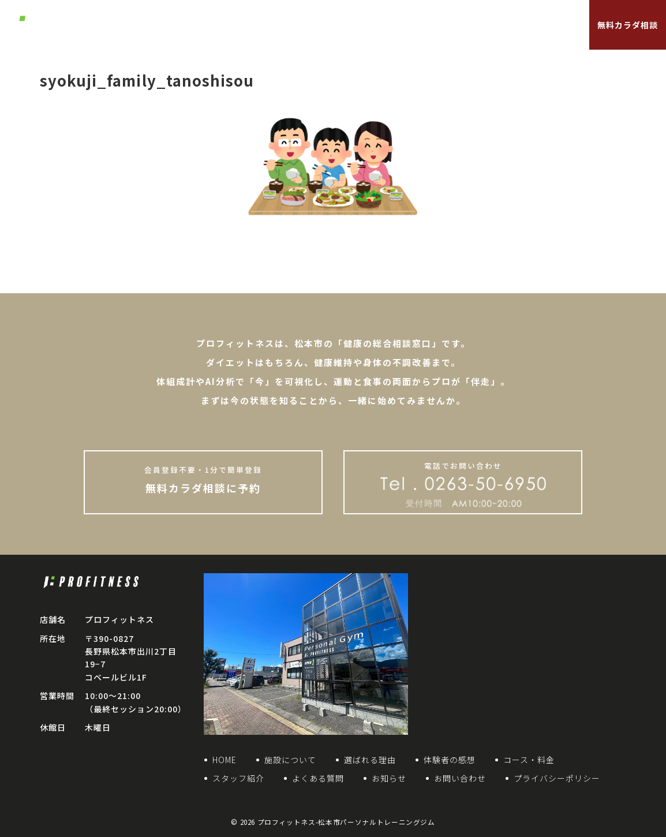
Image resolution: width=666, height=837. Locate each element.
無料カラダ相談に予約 (203, 479)
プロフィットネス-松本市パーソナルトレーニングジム (346, 822)
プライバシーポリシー (557, 778)
